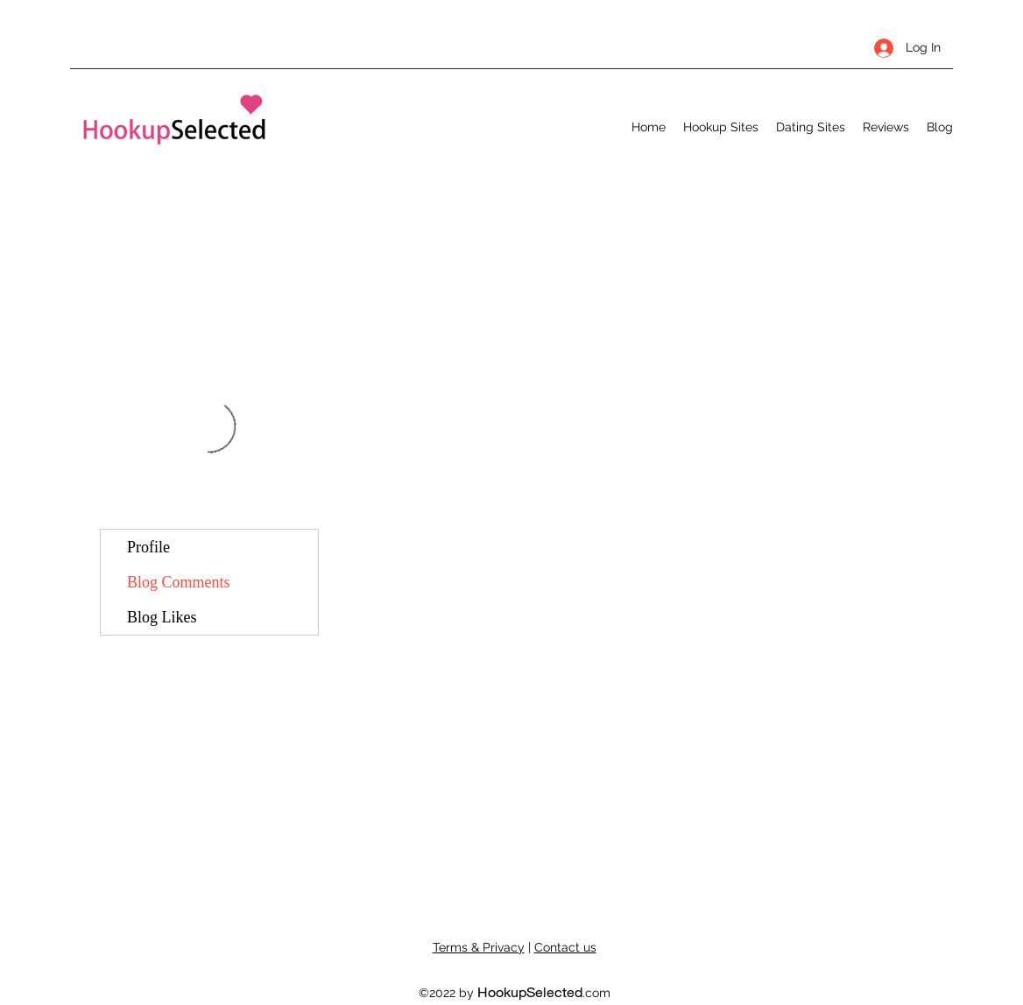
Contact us (565, 947)
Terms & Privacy (479, 947)
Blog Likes (162, 617)
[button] (720, 127)
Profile (148, 547)
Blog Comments (178, 582)
